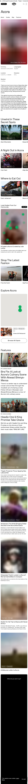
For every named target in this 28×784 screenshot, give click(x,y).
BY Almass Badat (6, 368)
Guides (8, 17)
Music (17, 520)
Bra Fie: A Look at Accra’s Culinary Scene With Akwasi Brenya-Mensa (14, 376)
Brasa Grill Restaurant (19, 333)
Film (17, 467)
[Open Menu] (26, 4)
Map (13, 17)
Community (9, 666)
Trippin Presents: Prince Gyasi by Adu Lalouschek (13, 472)
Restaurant (9, 194)
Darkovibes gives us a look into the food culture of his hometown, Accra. (14, 579)
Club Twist (4, 170)
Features (18, 17)
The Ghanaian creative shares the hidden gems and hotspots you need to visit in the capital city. (13, 251)
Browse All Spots (14, 340)
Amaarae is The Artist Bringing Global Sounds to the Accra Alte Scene (13, 524)
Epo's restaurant (6, 198)
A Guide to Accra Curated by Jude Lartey (12, 247)
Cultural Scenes (15, 365)
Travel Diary (10, 410)
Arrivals (10, 618)
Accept (24, 779)
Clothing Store (10, 279)
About (2, 17)
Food (8, 365)
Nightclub (9, 166)
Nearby (4, 4)
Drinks (8, 242)
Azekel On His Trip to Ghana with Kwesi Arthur (14, 622)
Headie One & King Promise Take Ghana (12, 418)
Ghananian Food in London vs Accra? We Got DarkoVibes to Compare (13, 576)
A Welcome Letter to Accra (10, 670)
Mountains (9, 138)
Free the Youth (5, 283)
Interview (4, 618)
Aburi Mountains (6, 142)
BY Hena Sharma (6, 414)
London (8, 571)
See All (24, 207)
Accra (3, 138)
